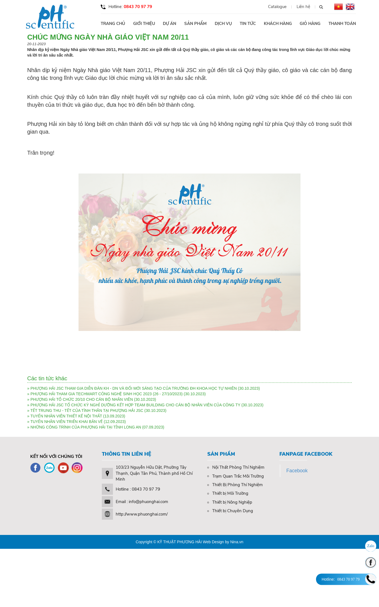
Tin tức (248, 23)
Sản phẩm (195, 23)
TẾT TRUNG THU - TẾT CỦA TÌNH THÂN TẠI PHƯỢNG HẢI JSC (86, 410)
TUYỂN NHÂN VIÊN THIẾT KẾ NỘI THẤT (66, 416)
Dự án (169, 23)
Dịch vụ (223, 23)
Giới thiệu (144, 23)
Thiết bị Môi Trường (227, 493)
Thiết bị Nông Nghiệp (229, 502)
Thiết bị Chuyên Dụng (230, 511)
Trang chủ (113, 23)
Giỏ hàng (310, 23)
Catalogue (277, 7)
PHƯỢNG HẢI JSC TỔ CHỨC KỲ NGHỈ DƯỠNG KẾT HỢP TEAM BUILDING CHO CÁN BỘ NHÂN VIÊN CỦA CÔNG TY (135, 405)
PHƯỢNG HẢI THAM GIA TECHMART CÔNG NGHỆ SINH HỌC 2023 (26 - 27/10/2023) (107, 394)
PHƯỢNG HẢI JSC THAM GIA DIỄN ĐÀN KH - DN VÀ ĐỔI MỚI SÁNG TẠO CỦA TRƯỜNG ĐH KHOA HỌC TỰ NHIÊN (134, 388)
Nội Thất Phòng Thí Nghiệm (235, 467)
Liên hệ (303, 7)
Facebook (297, 470)
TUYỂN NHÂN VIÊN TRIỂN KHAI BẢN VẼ (67, 421)
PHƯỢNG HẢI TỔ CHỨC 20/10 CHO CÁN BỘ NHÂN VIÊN (82, 399)
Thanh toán (342, 23)
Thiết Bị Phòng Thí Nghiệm (235, 485)
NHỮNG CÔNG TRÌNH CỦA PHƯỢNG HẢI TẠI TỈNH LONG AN (86, 427)
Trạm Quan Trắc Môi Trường (235, 476)
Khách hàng (278, 23)
